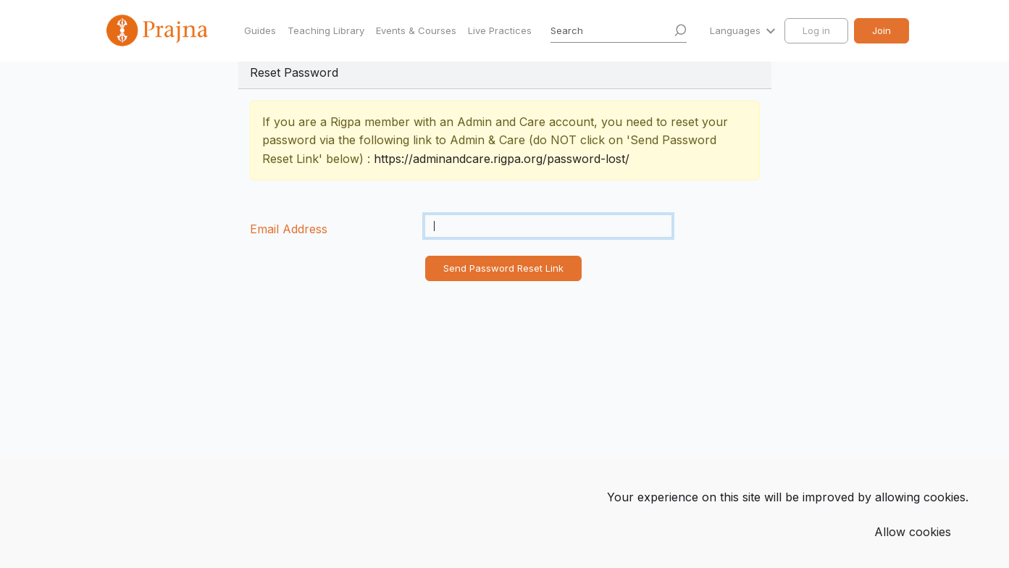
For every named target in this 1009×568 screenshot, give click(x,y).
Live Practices (500, 30)
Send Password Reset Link (503, 268)
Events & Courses (416, 30)
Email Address (288, 229)
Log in (816, 30)
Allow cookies (912, 532)
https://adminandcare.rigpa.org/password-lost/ (501, 158)
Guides (260, 30)
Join (881, 30)
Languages (736, 30)
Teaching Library (326, 30)
